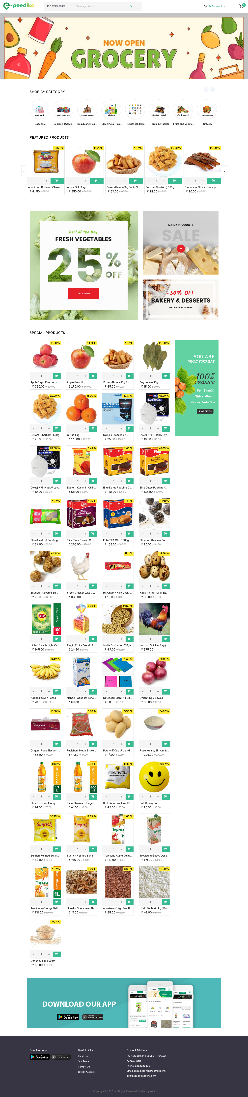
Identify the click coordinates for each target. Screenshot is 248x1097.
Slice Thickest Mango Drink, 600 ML (88, 803)
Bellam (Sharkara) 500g (159, 187)
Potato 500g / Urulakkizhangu (121, 750)
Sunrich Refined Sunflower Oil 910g (88, 855)
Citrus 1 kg (73, 435)
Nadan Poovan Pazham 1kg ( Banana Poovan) (58, 698)
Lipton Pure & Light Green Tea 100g (52, 645)
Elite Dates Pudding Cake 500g (158, 487)
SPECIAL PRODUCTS (47, 333)
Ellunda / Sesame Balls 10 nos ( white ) (54, 592)
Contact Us (84, 1066)
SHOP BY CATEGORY (47, 92)
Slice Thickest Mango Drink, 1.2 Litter (53, 803)
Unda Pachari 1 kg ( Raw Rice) (157, 908)
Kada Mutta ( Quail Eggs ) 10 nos (159, 592)
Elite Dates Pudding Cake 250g (121, 487)
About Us (83, 1056)
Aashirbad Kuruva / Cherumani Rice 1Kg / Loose (57, 187)
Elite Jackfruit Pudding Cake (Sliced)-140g (56, 540)
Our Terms (83, 1061)
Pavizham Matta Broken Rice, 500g (88, 750)
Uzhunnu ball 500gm (43, 961)
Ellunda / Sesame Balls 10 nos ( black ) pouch (167, 540)
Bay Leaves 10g (149, 382)
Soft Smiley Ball (149, 803)
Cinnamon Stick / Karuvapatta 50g (205, 187)
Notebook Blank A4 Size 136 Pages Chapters (130, 698)
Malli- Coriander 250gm (117, 645)
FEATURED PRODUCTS (49, 138)
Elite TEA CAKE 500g (116, 540)
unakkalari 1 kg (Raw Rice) (119, 908)
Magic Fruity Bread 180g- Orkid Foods (89, 645)
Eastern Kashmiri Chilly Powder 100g (88, 487)
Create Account (86, 1072)
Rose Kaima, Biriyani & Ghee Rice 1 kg (162, 750)
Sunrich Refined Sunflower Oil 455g (52, 855)
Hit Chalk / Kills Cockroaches (120, 592)
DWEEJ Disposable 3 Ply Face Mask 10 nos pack (132, 435)
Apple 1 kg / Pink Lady (44, 382)
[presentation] (206, 89)
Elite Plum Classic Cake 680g (84, 540)
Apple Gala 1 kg (76, 187)
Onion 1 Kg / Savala (151, 698)
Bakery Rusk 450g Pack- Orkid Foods (128, 187)
